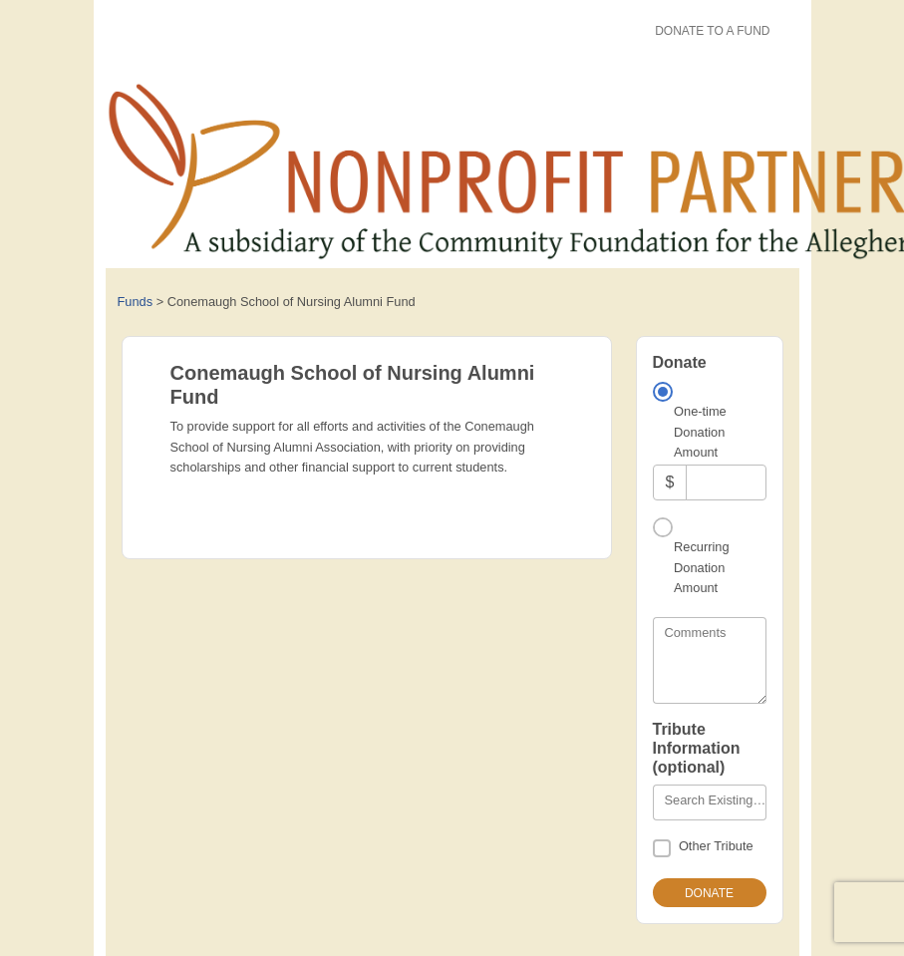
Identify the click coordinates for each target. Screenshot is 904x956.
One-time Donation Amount (700, 432)
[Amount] (725, 482)
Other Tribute (716, 845)
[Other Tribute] (662, 848)
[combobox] (709, 802)
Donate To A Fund (712, 31)
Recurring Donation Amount (701, 567)
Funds (135, 301)
